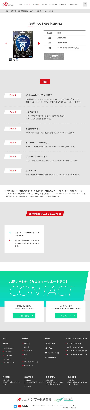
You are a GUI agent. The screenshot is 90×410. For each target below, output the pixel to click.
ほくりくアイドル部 (73, 343)
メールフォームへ (66, 316)
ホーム (5, 338)
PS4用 (25, 358)
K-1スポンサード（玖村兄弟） (75, 351)
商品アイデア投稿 (50, 357)
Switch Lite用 (28, 351)
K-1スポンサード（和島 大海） (76, 354)
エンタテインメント (10, 363)
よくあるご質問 (53, 4)
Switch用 (26, 347)
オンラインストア (50, 353)
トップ (20, 4)
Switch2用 (27, 343)
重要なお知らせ (8, 348)
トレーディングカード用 (31, 362)
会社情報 (44, 4)
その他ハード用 (28, 365)
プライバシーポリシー (39, 405)
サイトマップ (72, 405)
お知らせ (26, 4)
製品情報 (35, 4)
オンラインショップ (73, 4)
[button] (39, 43)
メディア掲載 (8, 355)
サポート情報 (8, 352)
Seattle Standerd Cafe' (73, 347)
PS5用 (25, 354)
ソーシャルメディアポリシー (56, 405)
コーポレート (8, 359)
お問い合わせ (62, 4)
